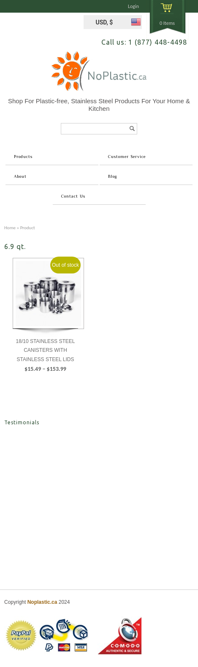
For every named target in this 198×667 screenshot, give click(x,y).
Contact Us (73, 196)
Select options (45, 387)
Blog (112, 176)
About (20, 176)
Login (133, 6)
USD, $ (104, 22)
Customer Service (127, 156)
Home (10, 227)
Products (23, 156)
